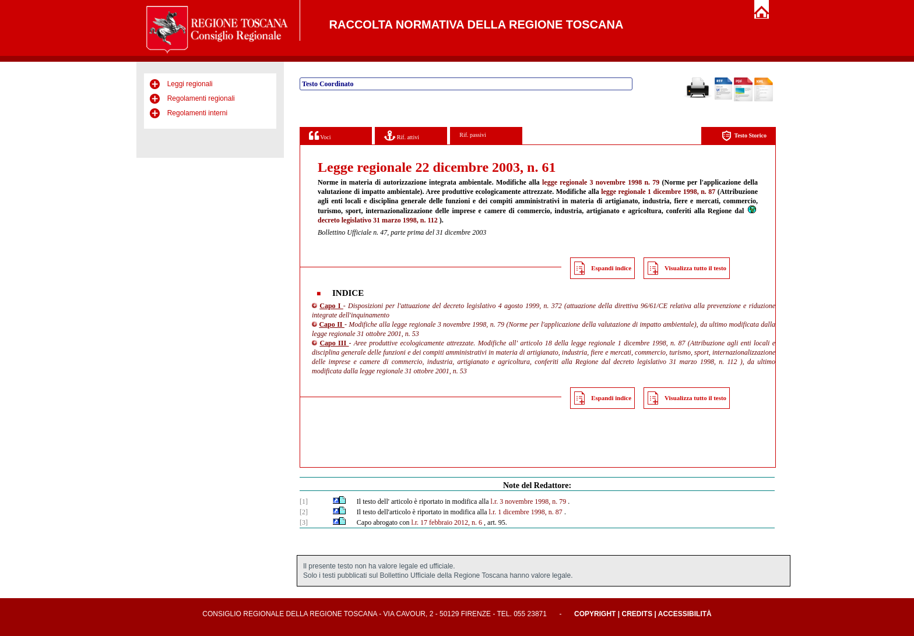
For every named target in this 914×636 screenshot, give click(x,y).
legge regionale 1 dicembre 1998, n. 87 (658, 192)
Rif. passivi (472, 135)
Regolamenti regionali (201, 98)
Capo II (331, 324)
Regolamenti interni (197, 113)
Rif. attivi (401, 135)
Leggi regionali (190, 84)
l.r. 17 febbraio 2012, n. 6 (446, 522)
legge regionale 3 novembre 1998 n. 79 (600, 182)
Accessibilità (685, 614)
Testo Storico (744, 136)
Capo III (334, 343)
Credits (636, 614)
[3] (304, 522)
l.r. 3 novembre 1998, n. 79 (529, 501)
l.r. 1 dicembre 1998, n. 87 (526, 512)
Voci (320, 135)
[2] (304, 512)
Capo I (331, 306)
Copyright (595, 614)
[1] (304, 501)
